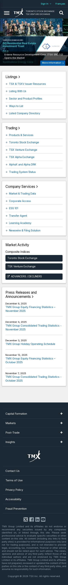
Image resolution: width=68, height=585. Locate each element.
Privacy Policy (14, 489)
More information (51, 62)
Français (60, 3)
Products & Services (21, 135)
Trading (11, 128)
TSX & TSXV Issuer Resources (27, 83)
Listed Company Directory (24, 113)
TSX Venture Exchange (23, 149)
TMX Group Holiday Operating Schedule (30, 344)
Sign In (44, 3)
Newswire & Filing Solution (24, 230)
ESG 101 (13, 208)
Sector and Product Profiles (25, 98)
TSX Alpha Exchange (21, 157)
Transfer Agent (18, 215)
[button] (61, 13)
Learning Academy (20, 222)
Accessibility (13, 499)
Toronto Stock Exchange (24, 142)
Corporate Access (20, 201)
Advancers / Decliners (26, 276)
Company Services (20, 187)
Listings (11, 77)
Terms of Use (14, 480)
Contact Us (12, 471)
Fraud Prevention (16, 508)
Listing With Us (17, 91)
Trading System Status (22, 171)
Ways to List (16, 106)
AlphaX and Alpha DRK (22, 164)
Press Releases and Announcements (21, 294)
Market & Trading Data (22, 193)
